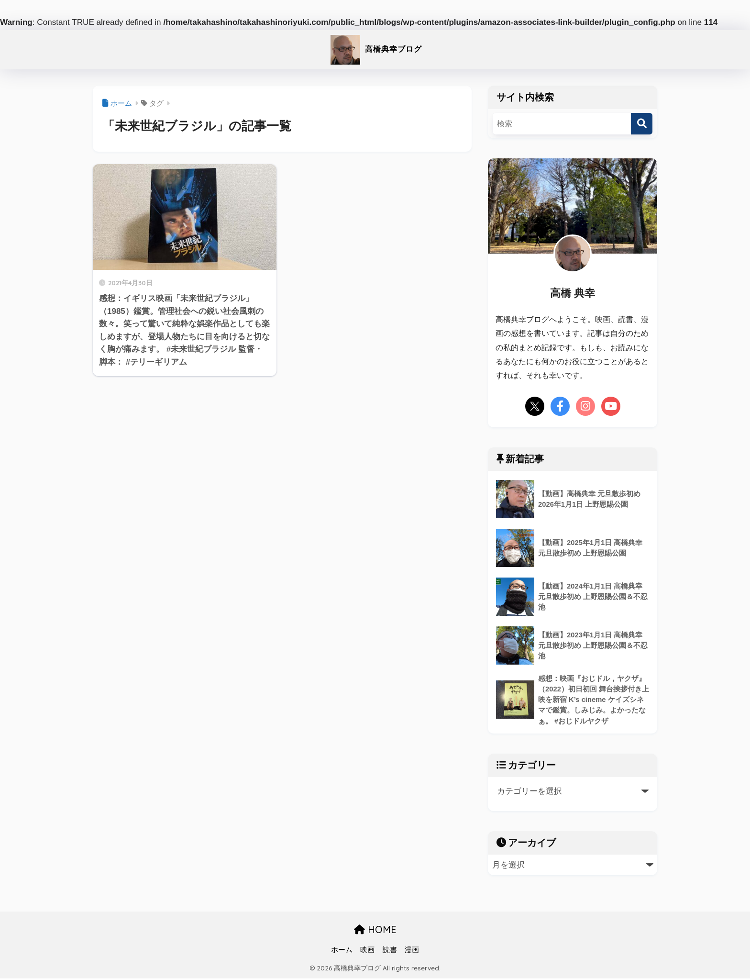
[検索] (641, 123)
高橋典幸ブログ (375, 48)
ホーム (342, 951)
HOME (375, 931)
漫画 (412, 951)
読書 (390, 951)
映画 (367, 951)
